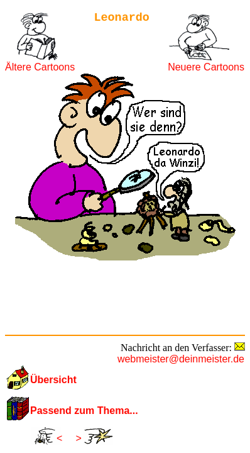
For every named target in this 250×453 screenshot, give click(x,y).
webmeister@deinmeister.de (180, 359)
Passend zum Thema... (84, 410)
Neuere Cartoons (206, 67)
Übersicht (53, 379)
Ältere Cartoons (40, 67)
